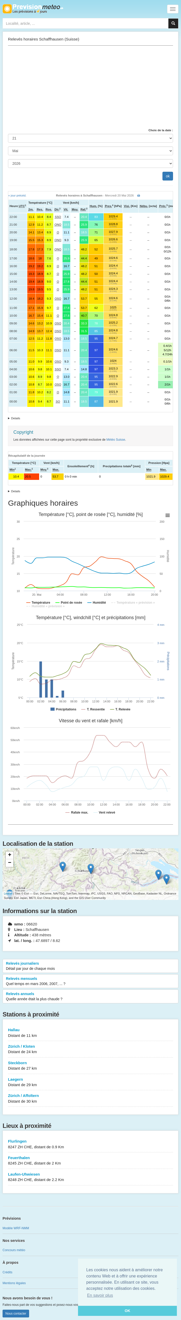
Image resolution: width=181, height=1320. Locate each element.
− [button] (9, 863)
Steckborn (90, 1066)
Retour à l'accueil (33, 9)
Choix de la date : (161, 130)
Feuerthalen (90, 1160)
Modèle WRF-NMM (16, 1228)
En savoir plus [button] (100, 1295)
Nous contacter (15, 1313)
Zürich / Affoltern (90, 1098)
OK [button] (127, 1311)
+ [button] (9, 855)
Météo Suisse (115, 439)
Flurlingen (90, 1144)
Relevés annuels (90, 997)
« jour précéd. (17, 195)
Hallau (90, 1033)
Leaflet (8, 893)
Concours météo (14, 1250)
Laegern (90, 1082)
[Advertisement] (90, 87)
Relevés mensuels (90, 981)
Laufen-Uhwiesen (90, 1177)
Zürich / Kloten (90, 1049)
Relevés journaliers (90, 966)
